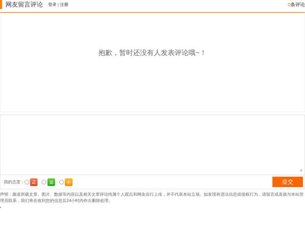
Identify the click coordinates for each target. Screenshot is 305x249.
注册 (64, 4)
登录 (52, 4)
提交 (287, 182)
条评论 (296, 4)
